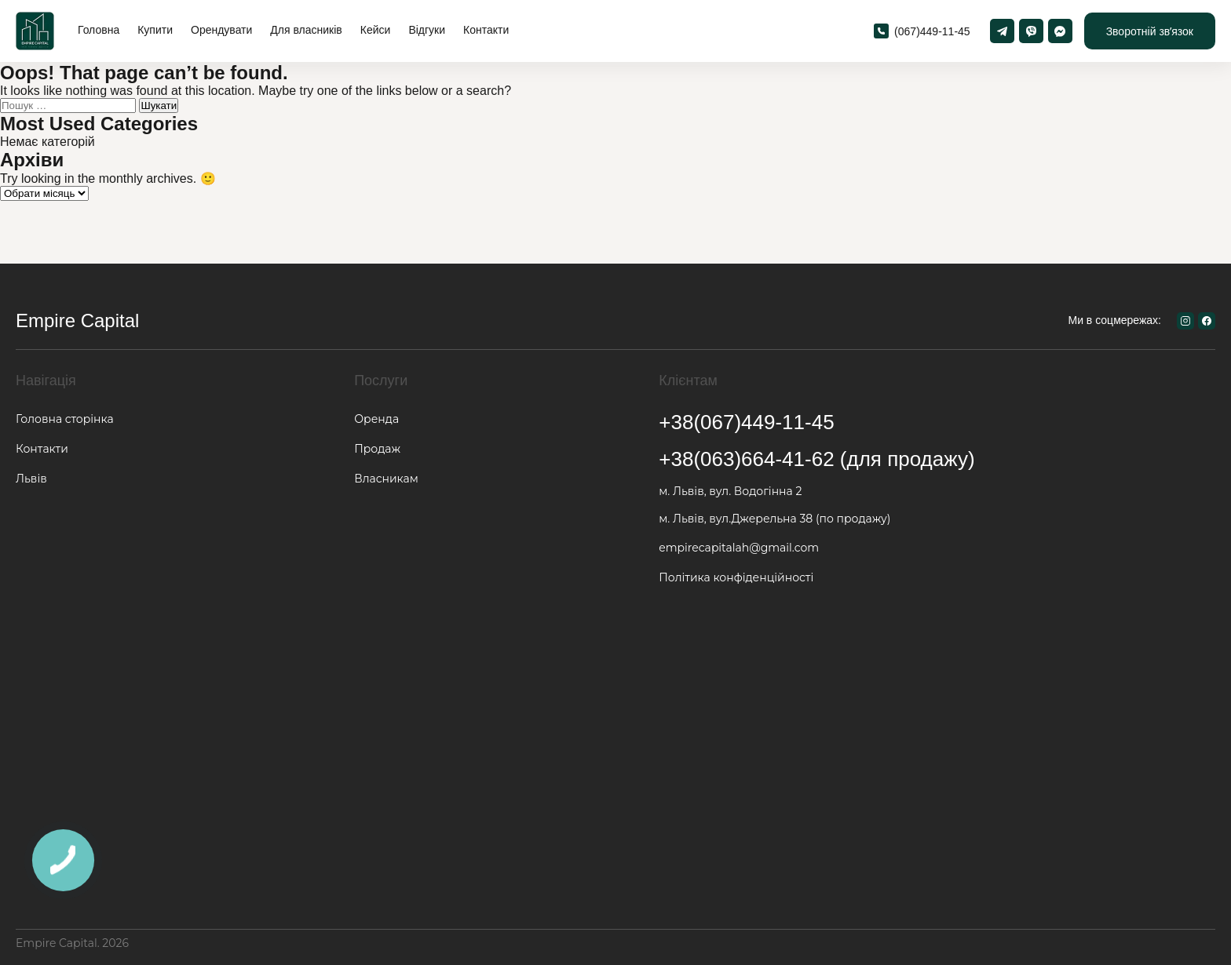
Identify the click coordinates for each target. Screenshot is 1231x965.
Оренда (376, 419)
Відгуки (426, 30)
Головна (98, 30)
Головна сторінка (65, 419)
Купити (155, 30)
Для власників (306, 30)
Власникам (386, 479)
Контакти (486, 30)
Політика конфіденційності (736, 577)
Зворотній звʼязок (1149, 31)
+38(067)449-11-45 (746, 422)
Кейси (375, 30)
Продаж (377, 449)
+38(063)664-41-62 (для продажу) (816, 459)
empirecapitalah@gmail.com (739, 548)
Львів (31, 479)
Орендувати (221, 30)
